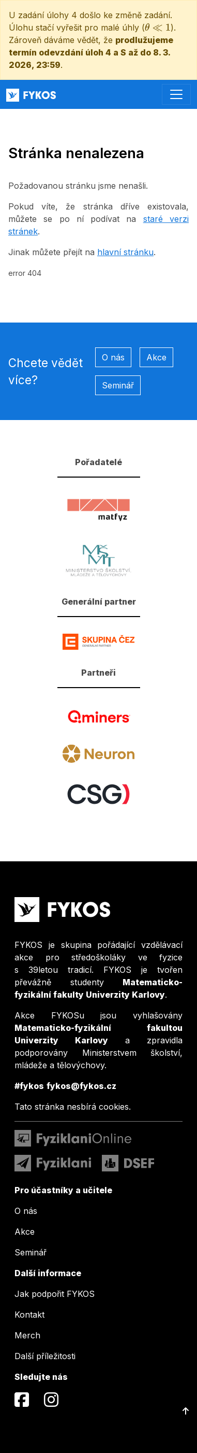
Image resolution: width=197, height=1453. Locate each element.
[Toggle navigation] (176, 94)
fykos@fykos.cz (81, 1086)
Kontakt (29, 1314)
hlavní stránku (125, 252)
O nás (113, 357)
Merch (27, 1335)
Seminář (118, 385)
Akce (156, 357)
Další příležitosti (44, 1356)
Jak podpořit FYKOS (54, 1294)
